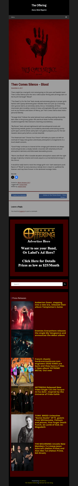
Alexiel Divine (22, 186)
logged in (22, 211)
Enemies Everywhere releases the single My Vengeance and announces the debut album (50, 332)
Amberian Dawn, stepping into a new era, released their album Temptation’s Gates (50, 304)
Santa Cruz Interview (19, 195)
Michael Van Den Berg (46, 483)
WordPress (42, 481)
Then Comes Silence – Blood (30, 84)
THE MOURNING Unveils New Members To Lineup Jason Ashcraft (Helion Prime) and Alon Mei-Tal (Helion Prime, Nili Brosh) (50, 448)
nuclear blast (23, 184)
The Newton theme (31, 483)
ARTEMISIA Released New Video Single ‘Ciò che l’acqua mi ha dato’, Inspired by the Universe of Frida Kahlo (49, 390)
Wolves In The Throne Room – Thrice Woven (54, 196)
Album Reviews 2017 (24, 182)
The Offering (39, 5)
